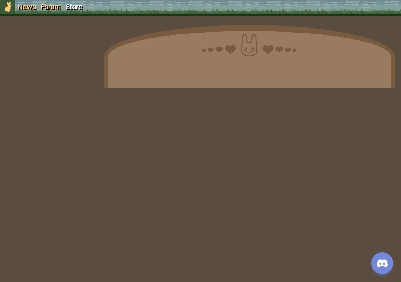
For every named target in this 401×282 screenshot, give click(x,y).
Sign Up (48, 50)
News (27, 7)
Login (47, 65)
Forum (51, 7)
